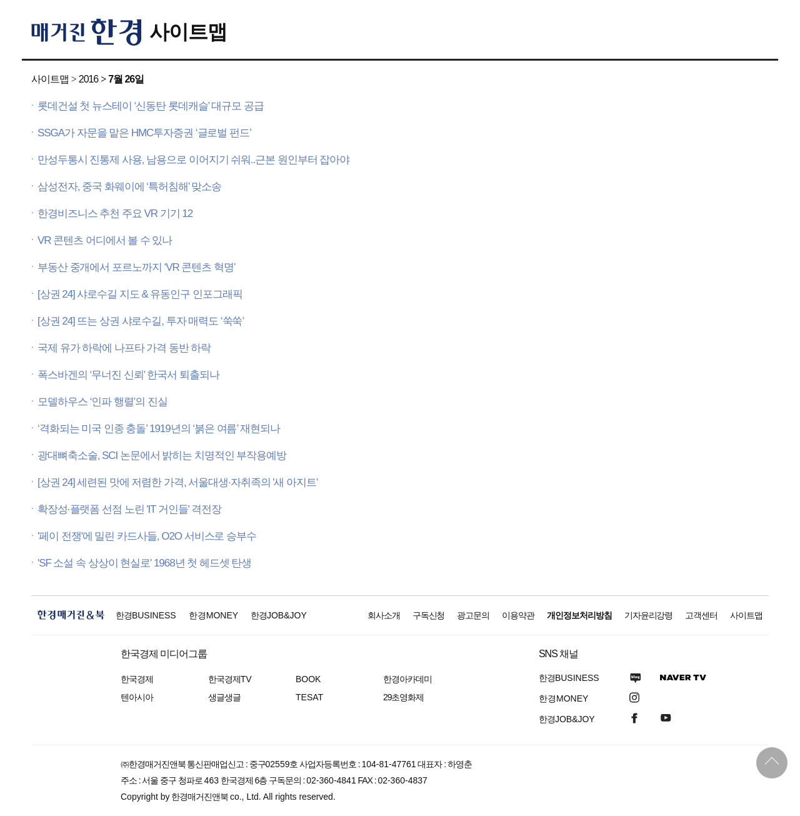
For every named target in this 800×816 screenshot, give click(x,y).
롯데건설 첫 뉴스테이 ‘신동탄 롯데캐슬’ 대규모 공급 (151, 106)
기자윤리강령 (648, 615)
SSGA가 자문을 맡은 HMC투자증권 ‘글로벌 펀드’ (144, 133)
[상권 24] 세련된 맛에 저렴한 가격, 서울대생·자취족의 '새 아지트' (178, 482)
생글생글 (224, 697)
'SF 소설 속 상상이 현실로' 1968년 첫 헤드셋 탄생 (144, 563)
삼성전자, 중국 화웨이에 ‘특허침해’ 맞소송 (129, 187)
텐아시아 (137, 697)
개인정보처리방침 (579, 615)
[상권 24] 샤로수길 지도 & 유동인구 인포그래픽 (140, 294)
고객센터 (701, 615)
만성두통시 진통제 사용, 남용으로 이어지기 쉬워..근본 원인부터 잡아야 (193, 160)
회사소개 (384, 615)
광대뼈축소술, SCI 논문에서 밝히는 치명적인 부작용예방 (162, 455)
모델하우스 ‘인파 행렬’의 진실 (103, 402)
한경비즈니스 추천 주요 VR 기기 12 (115, 213)
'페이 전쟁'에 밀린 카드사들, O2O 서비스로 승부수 (147, 536)
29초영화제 (403, 697)
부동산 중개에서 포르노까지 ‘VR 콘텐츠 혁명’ (137, 267)
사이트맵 (188, 32)
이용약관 (518, 615)
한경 (146, 615)
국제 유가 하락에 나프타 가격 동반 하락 (124, 348)
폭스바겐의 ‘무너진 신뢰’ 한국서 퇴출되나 (128, 375)
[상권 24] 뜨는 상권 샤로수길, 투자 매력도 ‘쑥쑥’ (141, 321)
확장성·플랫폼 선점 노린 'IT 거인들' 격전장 (129, 509)
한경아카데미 (407, 679)
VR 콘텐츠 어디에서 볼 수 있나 (105, 240)
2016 (88, 79)
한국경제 (137, 679)
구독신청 (428, 615)
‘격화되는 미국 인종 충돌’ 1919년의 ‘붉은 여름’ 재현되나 (159, 429)
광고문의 (473, 615)
